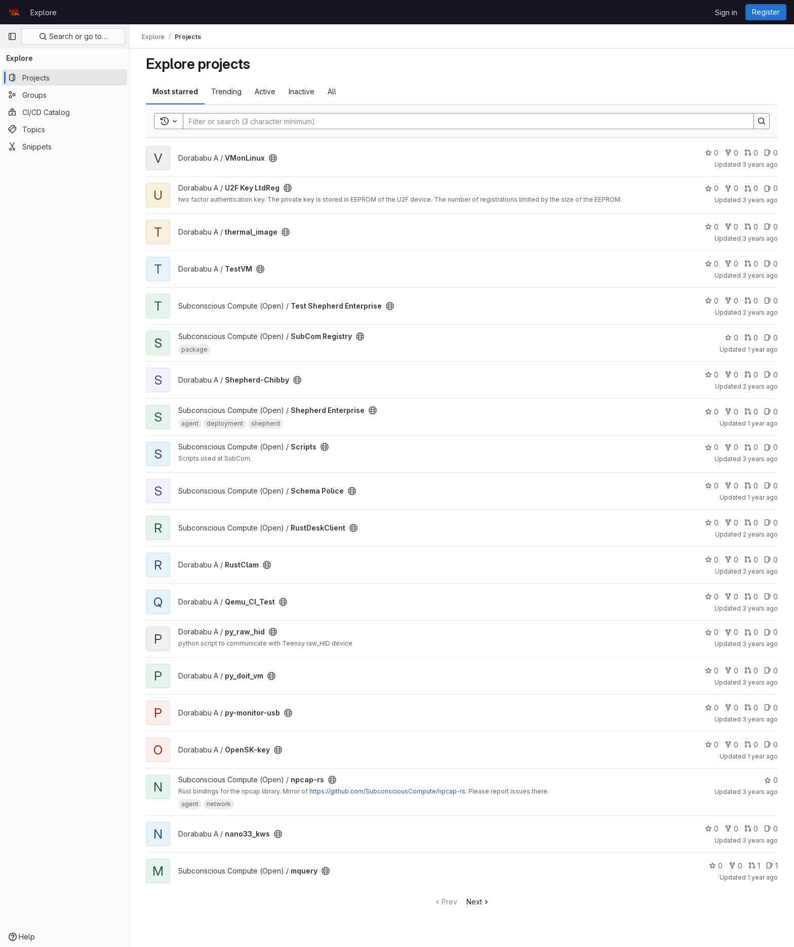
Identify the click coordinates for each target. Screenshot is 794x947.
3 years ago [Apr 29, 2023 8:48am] (760, 608)
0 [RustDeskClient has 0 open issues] (771, 522)
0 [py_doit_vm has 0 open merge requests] (751, 670)
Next (478, 901)
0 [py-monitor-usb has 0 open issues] (771, 707)
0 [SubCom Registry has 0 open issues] (771, 337)
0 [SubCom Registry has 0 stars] (731, 337)
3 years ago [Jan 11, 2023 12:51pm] (760, 275)
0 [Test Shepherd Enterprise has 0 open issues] (771, 300)
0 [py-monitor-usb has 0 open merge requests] (751, 707)
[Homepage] (14, 12)
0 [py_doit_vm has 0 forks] (731, 670)
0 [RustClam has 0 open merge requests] (751, 559)
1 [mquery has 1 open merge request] (754, 865)
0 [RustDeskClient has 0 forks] (731, 522)
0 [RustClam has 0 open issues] (771, 559)
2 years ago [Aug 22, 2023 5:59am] (760, 571)
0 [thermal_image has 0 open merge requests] (751, 226)
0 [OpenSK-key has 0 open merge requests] (751, 744)
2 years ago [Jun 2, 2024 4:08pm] (760, 534)
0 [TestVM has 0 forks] (731, 263)
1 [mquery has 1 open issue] (772, 865)
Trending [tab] (226, 91)
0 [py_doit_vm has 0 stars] (712, 670)
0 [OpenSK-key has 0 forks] (731, 744)
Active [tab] (265, 91)
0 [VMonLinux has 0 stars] (712, 152)
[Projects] (64, 77)
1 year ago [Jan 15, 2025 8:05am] (762, 877)
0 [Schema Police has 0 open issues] (771, 485)
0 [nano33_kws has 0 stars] (712, 828)
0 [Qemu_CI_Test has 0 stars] (712, 596)
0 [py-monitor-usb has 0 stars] (712, 707)
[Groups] (64, 95)
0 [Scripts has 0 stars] (712, 447)
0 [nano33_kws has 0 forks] (731, 828)
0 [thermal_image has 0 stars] (712, 226)
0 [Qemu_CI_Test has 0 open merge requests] (751, 596)
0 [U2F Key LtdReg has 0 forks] (731, 188)
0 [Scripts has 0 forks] (731, 447)
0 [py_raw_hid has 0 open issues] (771, 632)
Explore (43, 12)
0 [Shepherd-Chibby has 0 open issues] (771, 374)
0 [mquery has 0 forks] (735, 865)
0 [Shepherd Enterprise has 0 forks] (731, 411)
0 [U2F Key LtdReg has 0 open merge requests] (751, 188)
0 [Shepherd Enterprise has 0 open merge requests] (751, 411)
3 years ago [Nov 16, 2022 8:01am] (760, 682)
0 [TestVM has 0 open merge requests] (751, 263)
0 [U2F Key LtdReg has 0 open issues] (771, 188)
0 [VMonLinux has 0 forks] (731, 152)
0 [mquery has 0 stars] (716, 865)
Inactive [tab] (301, 91)
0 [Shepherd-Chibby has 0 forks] (731, 374)
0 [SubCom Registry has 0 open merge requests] (751, 337)
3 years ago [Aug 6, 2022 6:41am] (760, 792)
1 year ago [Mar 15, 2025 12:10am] (762, 423)
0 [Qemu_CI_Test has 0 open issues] (771, 596)
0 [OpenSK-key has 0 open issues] (771, 744)
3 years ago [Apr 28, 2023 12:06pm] (760, 840)
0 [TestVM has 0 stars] (712, 263)
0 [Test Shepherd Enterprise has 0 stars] (712, 300)
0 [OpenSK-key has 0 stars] (712, 744)
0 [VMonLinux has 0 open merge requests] (751, 152)
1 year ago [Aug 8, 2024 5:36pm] (762, 756)
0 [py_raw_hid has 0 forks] (731, 632)
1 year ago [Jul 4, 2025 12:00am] (762, 349)
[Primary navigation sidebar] (12, 36)
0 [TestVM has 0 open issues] (771, 263)
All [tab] (332, 91)
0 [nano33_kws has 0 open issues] (771, 828)
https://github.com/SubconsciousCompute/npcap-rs (387, 791)
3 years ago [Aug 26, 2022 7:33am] (760, 644)
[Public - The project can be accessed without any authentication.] (273, 158)
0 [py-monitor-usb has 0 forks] (731, 707)
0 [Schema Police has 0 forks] (731, 485)
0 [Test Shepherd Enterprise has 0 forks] (731, 300)
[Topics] (64, 129)
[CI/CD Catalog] (64, 112)
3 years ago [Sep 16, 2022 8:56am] (760, 719)
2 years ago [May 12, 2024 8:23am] (760, 386)
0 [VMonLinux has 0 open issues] (771, 152)
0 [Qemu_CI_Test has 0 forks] (731, 596)
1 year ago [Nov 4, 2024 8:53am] (762, 497)
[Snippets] (64, 146)
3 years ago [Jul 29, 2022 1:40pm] (760, 459)
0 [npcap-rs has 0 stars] (771, 780)
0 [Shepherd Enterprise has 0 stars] (712, 411)
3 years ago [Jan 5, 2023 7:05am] (760, 164)
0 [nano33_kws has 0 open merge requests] (751, 828)
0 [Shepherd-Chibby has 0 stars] (712, 374)
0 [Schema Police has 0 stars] (712, 485)
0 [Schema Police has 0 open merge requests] (751, 485)
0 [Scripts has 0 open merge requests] (751, 447)
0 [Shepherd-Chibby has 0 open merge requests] (751, 374)
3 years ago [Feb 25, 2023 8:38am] (760, 238)
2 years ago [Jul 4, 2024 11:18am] (760, 312)
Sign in (726, 12)
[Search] (463, 121)
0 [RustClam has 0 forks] (731, 559)
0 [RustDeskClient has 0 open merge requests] (751, 522)
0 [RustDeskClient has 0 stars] (712, 522)
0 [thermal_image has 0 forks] (731, 226)
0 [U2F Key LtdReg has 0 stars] (712, 188)
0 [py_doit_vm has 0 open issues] (771, 670)
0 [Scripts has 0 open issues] (771, 447)
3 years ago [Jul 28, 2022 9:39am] (760, 200)
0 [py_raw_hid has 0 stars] (712, 632)
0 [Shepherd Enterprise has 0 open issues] (771, 411)
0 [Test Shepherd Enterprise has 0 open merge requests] (751, 300)
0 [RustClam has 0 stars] (712, 559)
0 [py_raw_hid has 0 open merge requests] (751, 632)
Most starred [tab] (175, 91)
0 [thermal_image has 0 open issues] (771, 226)
